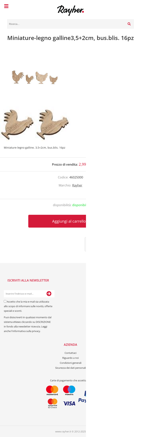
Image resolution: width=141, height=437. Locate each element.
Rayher (77, 185)
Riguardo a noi (70, 358)
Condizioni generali (70, 363)
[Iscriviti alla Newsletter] (49, 293)
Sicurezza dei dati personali (70, 367)
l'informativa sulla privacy (25, 331)
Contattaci (70, 353)
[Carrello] (130, 6)
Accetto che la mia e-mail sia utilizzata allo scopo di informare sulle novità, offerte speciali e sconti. (28, 306)
